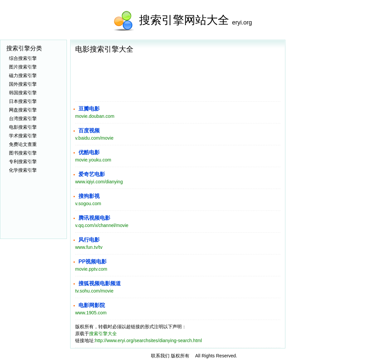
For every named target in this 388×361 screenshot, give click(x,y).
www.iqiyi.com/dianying (99, 181)
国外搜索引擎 (23, 84)
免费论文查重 (23, 144)
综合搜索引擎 (23, 58)
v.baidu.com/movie (94, 138)
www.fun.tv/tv (88, 247)
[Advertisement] (338, 81)
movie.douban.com (94, 116)
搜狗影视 (89, 196)
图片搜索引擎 (23, 66)
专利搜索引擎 (23, 161)
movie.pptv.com (91, 269)
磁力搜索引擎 (23, 75)
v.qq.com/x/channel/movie (101, 225)
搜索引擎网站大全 (184, 20)
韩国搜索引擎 (23, 92)
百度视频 (89, 130)
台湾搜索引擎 (23, 118)
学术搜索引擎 (23, 135)
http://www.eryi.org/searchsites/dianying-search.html (148, 340)
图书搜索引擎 (23, 153)
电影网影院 (91, 305)
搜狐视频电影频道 (99, 283)
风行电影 (89, 240)
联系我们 (160, 355)
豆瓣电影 (89, 109)
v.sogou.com (88, 203)
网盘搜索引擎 (23, 110)
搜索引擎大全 (103, 333)
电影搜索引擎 (23, 127)
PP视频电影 (92, 261)
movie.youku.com (93, 159)
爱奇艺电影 (91, 174)
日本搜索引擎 (23, 101)
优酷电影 (89, 152)
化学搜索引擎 (23, 170)
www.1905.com (91, 312)
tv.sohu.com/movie (94, 290)
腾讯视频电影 (94, 218)
